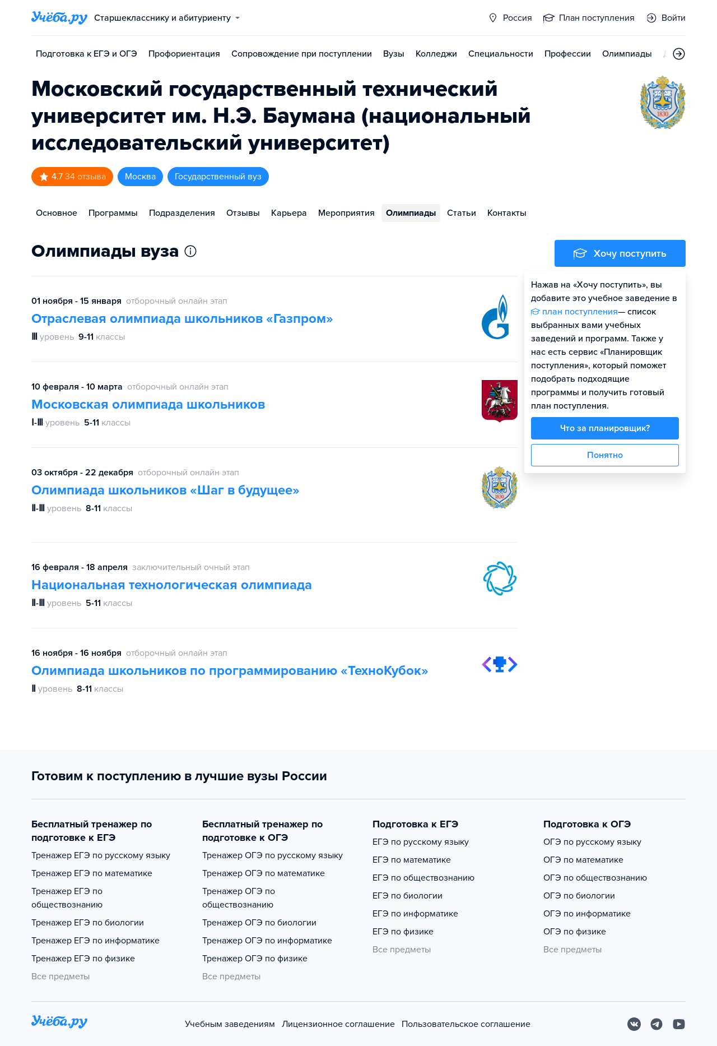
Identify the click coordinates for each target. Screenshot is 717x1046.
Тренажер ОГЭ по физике (255, 958)
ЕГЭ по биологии (408, 895)
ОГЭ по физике (574, 931)
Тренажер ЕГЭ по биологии (87, 922)
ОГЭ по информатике (587, 913)
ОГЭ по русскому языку (592, 842)
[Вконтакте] (634, 1024)
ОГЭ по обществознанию (595, 877)
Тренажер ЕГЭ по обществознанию (67, 898)
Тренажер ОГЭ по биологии (259, 922)
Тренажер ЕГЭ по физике (83, 958)
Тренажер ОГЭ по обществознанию (238, 898)
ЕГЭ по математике (412, 860)
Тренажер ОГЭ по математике (263, 873)
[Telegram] (656, 1024)
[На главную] (59, 1024)
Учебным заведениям (230, 1024)
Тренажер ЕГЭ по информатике (95, 940)
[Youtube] (679, 1024)
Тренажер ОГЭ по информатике (267, 940)
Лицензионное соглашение (338, 1024)
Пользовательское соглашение (466, 1024)
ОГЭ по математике (583, 860)
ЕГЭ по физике (403, 931)
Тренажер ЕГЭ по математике (91, 873)
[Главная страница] (59, 18)
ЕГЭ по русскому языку (421, 842)
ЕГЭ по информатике (415, 913)
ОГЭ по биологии (579, 895)
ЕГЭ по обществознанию (423, 877)
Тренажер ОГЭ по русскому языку (272, 855)
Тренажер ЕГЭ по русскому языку (100, 855)
